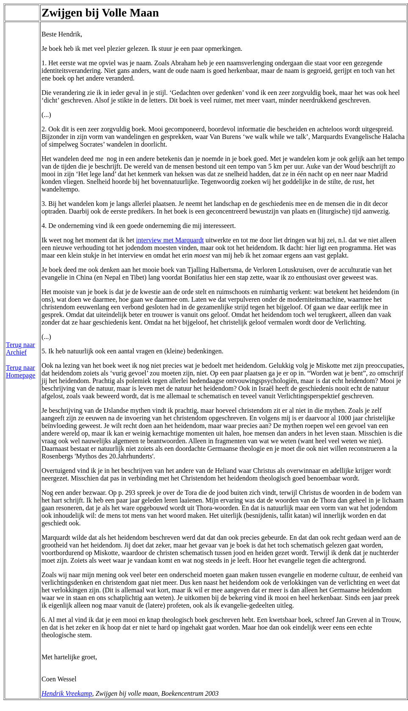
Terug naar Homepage (20, 371)
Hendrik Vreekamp (67, 693)
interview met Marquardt (170, 240)
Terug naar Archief (20, 348)
